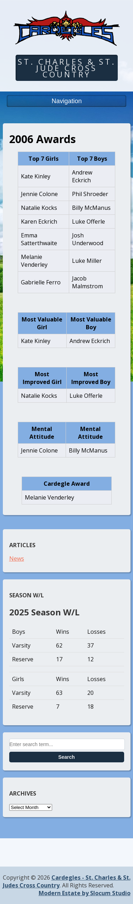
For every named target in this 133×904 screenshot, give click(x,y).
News (16, 558)
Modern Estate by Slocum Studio (85, 893)
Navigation (66, 101)
